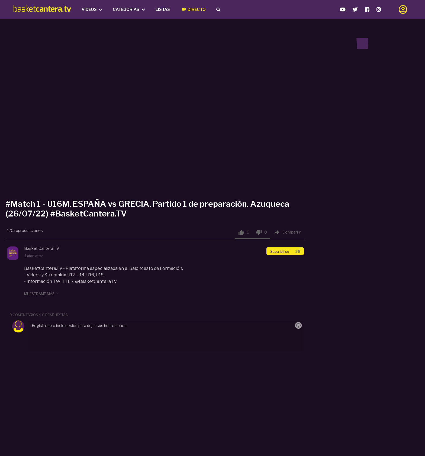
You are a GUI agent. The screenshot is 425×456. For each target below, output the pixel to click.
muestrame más (41, 293)
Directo (194, 9)
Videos (92, 9)
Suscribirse (285, 252)
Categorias (129, 9)
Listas (163, 9)
